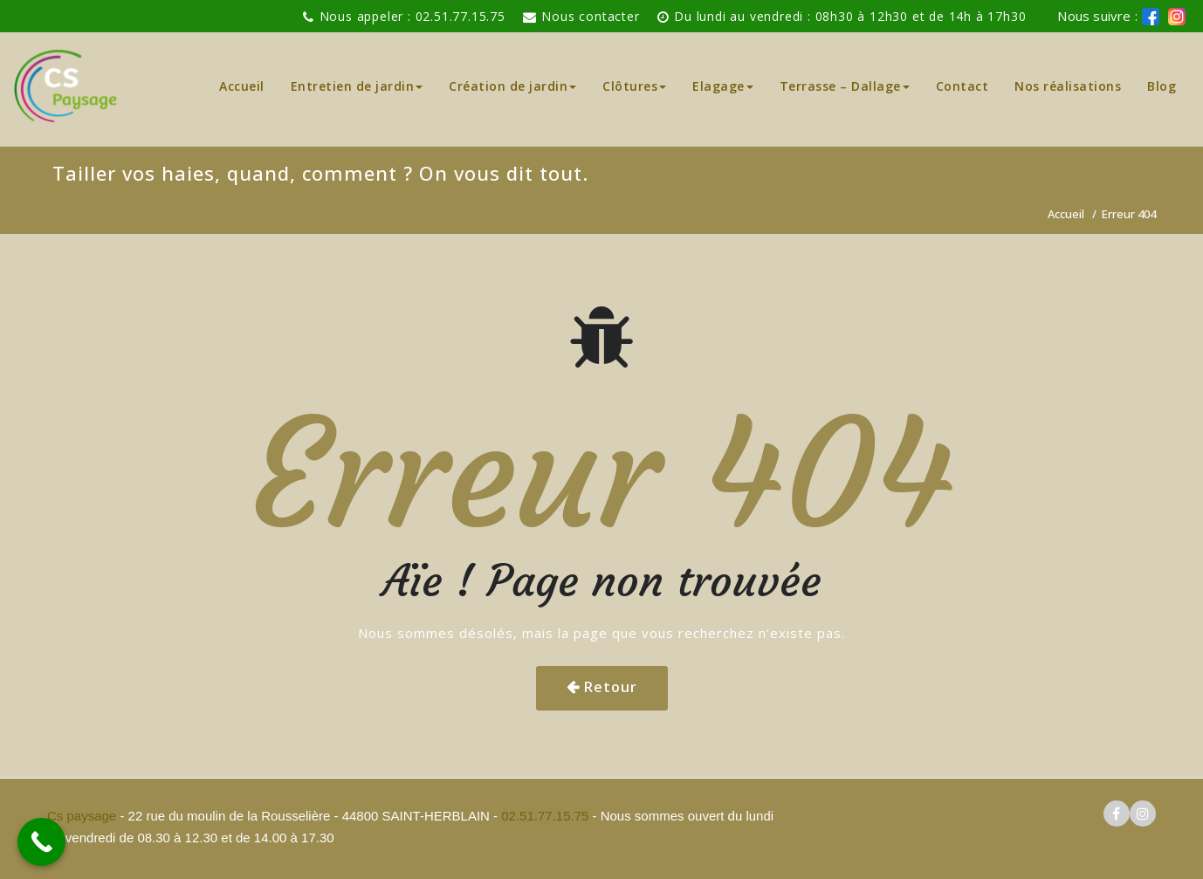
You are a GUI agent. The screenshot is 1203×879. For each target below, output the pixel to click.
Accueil (242, 86)
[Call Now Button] (41, 842)
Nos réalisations (1067, 86)
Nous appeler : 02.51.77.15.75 (412, 16)
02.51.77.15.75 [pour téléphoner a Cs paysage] (544, 815)
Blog (1161, 86)
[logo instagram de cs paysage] (1177, 16)
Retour (610, 687)
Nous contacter (590, 16)
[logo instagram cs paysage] (1143, 814)
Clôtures (634, 86)
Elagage (722, 86)
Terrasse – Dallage (845, 86)
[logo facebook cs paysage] (1150, 16)
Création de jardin (512, 86)
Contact (962, 86)
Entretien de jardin (357, 86)
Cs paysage (83, 815)
